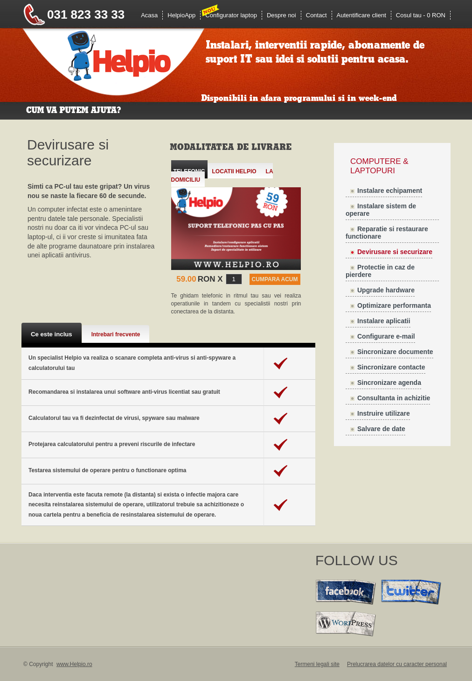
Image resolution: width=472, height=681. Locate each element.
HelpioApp (181, 15)
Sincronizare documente (395, 351)
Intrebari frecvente (115, 334)
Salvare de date (381, 429)
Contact (316, 15)
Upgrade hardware (386, 290)
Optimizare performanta (394, 305)
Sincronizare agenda (389, 382)
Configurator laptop (231, 15)
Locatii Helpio (234, 171)
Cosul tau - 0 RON (420, 15)
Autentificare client (361, 15)
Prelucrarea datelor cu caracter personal (397, 664)
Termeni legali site (317, 664)
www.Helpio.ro (74, 664)
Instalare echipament (389, 190)
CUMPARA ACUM (275, 279)
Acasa (149, 15)
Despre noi (281, 15)
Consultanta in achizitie (393, 398)
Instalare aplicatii (383, 321)
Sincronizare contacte (391, 367)
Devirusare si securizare (394, 251)
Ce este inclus (51, 334)
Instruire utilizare (383, 413)
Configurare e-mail (386, 336)
